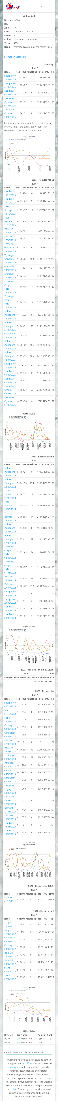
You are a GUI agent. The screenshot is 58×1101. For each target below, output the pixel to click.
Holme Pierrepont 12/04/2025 (10, 356)
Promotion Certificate (15, 56)
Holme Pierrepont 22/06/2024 (10, 539)
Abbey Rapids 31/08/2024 (10, 494)
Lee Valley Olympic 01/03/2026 (10, 102)
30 (18, 1038)
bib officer (27, 1063)
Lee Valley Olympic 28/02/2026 (10, 113)
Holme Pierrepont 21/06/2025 (10, 326)
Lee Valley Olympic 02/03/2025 (10, 390)
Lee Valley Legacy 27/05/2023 (10, 800)
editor (14, 1089)
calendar (47, 1078)
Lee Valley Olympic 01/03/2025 (10, 401)
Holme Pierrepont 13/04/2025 (10, 345)
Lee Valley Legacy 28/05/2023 (10, 789)
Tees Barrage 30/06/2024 (10, 505)
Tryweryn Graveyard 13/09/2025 (10, 259)
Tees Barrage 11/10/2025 (10, 221)
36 (18, 1042)
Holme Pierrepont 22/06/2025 (10, 315)
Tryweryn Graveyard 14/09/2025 (10, 247)
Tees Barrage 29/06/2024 (10, 517)
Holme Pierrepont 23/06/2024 (10, 528)
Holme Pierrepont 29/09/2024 (10, 472)
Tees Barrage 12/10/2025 (10, 210)
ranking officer (16, 1067)
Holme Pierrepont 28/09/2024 (10, 483)
